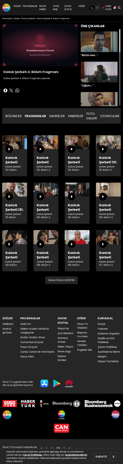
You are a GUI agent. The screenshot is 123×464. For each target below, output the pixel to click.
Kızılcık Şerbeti (7, 330)
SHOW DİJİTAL (68, 7)
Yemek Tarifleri (82, 343)
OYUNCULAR (109, 116)
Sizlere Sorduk (62, 358)
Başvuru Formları (82, 334)
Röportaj (63, 328)
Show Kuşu (64, 351)
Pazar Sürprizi (28, 347)
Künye (101, 324)
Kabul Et (101, 456)
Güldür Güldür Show (32, 337)
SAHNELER (57, 116)
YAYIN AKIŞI (56, 7)
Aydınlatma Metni (76, 454)
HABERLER (75, 116)
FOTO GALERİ (91, 116)
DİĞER (82, 6)
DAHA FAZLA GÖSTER (61, 280)
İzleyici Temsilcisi (108, 361)
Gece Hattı (27, 356)
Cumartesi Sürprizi (31, 342)
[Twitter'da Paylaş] (11, 90)
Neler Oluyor (65, 346)
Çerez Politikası (32, 454)
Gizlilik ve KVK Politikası (106, 340)
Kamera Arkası (63, 340)
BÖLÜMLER (13, 116)
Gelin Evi (25, 324)
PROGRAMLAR (30, 6)
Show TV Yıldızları (82, 326)
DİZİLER (17, 6)
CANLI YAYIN (106, 7)
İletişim (102, 356)
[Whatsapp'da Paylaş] (17, 90)
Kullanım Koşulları (109, 333)
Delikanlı (8, 324)
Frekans (103, 329)
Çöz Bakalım (65, 333)
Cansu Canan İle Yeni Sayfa (37, 352)
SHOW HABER (42, 7)
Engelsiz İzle (84, 350)
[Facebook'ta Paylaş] (5, 90)
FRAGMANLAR (35, 116)
